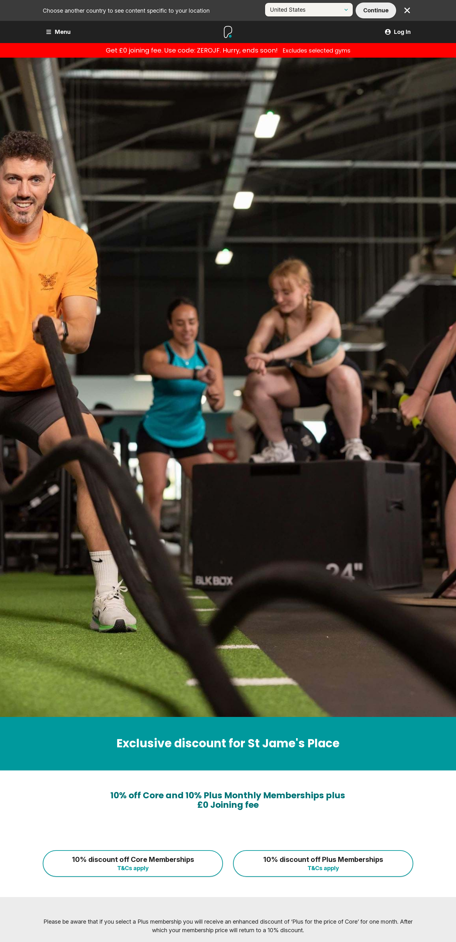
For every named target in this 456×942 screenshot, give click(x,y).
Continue (376, 10)
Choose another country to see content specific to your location (126, 10)
